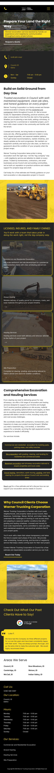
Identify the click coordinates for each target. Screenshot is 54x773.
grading (39, 468)
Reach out (7, 481)
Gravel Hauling (9, 292)
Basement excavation (13, 458)
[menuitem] (27, 739)
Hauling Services (10, 327)
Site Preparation (10, 363)
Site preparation (12, 449)
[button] (48, 3)
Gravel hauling (9, 468)
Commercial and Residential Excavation (19, 254)
